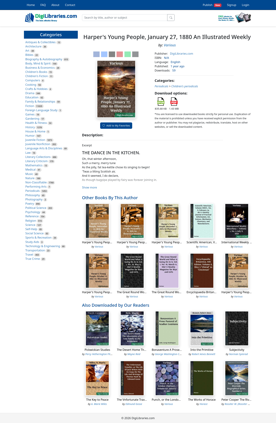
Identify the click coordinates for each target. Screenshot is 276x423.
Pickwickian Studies (97, 350)
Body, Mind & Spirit (38, 63)
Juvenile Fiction (35, 140)
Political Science (35, 208)
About (55, 5)
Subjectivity (236, 350)
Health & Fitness (36, 123)
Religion (30, 221)
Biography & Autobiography (43, 59)
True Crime (32, 259)
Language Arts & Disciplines (43, 148)
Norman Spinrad (238, 354)
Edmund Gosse (134, 404)
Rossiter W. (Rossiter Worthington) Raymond (249, 404)
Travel (29, 254)
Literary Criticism (36, 161)
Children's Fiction (36, 76)
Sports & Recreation (38, 237)
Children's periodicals (184, 86)
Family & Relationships (40, 101)
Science (30, 225)
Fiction (29, 106)
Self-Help (31, 229)
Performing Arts (35, 186)
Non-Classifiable (36, 182)
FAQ (43, 5)
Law (28, 153)
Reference (32, 216)
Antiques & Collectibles (40, 42)
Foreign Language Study (41, 110)
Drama (29, 93)
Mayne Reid (133, 354)
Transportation (35, 250)
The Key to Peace (97, 400)
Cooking (30, 85)
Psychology (32, 212)
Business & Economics (40, 68)
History (30, 127)
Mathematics (33, 165)
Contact (70, 5)
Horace (204, 404)
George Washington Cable (169, 354)
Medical (30, 169)
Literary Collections (38, 157)
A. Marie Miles (99, 404)
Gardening (32, 119)
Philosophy (32, 195)
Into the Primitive (201, 350)
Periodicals (32, 191)
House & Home (35, 131)
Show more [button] (89, 187)
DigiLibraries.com (181, 54)
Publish (212, 5)
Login (245, 5)
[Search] (124, 17)
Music (29, 174)
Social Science (34, 233)
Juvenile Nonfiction (37, 144)
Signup (231, 5)
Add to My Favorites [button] (116, 125)
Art (27, 51)
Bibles (29, 55)
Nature (29, 178)
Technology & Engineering (42, 246)
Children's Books (36, 72)
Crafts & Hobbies (36, 89)
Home (31, 5)
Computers (32, 80)
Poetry (29, 204)
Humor (30, 136)
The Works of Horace (202, 400)
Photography (34, 199)
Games (29, 114)
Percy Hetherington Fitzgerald (102, 354)
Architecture (33, 46)
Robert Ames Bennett (203, 354)
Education (32, 97)
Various (170, 45)
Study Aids (32, 242)
